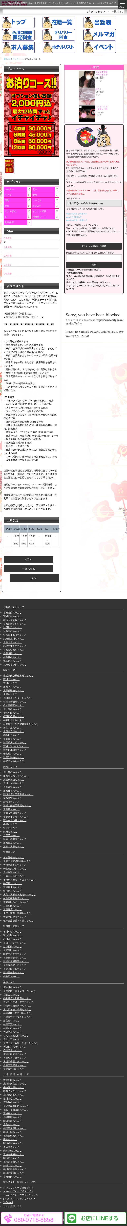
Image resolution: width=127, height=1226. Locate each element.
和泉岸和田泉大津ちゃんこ (17, 1005)
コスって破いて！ (12, 1206)
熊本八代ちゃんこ (12, 1150)
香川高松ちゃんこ (12, 1098)
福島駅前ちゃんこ (12, 660)
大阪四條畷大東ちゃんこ (16, 1061)
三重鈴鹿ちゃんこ (12, 909)
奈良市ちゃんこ (11, 1020)
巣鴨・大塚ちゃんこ (13, 846)
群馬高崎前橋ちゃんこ (14, 701)
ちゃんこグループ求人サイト (18, 1191)
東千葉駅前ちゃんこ (13, 690)
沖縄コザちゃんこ (12, 1165)
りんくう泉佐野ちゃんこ (16, 1035)
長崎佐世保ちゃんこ (13, 1087)
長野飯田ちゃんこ (12, 950)
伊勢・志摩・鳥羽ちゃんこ (17, 913)
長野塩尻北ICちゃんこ (14, 964)
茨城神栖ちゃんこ (12, 790)
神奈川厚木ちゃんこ (13, 720)
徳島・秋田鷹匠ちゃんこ (16, 1109)
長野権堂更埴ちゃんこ (14, 957)
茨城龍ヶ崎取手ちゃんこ (16, 775)
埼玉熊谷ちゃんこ (12, 709)
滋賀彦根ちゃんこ (12, 987)
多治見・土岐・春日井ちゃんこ (19, 879)
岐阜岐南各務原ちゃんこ (16, 898)
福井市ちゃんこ (11, 976)
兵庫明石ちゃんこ (12, 1028)
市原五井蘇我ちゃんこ (14, 812)
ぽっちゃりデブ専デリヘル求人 (19, 1198)
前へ (28, 559)
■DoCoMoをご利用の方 (76, 213)
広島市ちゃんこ (11, 1124)
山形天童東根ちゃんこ (14, 620)
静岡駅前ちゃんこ (12, 883)
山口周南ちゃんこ (12, 1120)
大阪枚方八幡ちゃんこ (14, 1046)
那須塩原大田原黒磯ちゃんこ (18, 794)
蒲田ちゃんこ (10, 831)
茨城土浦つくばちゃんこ (16, 746)
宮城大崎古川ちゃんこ (14, 623)
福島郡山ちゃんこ (12, 657)
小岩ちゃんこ (10, 824)
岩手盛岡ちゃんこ (12, 653)
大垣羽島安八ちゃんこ (14, 864)
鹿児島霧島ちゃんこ (13, 1094)
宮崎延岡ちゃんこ (12, 1176)
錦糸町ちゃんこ (11, 735)
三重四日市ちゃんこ (13, 875)
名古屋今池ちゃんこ (13, 857)
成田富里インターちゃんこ (17, 697)
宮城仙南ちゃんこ (12, 612)
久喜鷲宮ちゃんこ (12, 787)
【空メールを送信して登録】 (94, 246)
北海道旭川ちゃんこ (13, 638)
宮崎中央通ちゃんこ (13, 1154)
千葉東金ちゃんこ (12, 738)
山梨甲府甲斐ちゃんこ (14, 953)
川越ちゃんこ (10, 694)
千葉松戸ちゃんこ (12, 753)
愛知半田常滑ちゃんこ (14, 916)
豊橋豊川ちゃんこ (12, 887)
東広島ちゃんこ (11, 1146)
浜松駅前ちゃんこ (12, 890)
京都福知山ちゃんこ (13, 1068)
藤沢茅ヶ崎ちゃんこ (13, 761)
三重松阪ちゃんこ (12, 905)
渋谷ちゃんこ (10, 827)
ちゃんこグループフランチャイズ (20, 1195)
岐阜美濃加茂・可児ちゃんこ (18, 920)
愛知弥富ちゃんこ (12, 872)
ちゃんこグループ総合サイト (18, 1187)
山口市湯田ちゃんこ (13, 1172)
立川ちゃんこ (10, 683)
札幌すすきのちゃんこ (14, 645)
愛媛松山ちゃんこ (12, 1079)
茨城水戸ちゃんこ (12, 686)
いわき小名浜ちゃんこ (14, 634)
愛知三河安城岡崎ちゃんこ (17, 861)
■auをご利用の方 (74, 217)
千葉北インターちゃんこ (16, 816)
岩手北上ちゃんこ (12, 642)
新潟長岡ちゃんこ (12, 946)
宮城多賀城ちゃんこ (13, 649)
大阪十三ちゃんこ (12, 1039)
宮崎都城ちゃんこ (12, 1113)
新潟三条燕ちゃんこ (13, 972)
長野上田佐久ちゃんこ (14, 968)
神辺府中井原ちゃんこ (14, 1169)
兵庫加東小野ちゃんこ (14, 1057)
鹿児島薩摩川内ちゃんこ (16, 1106)
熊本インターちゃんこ (14, 1091)
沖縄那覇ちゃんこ (12, 1117)
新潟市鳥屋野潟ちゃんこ (16, 961)
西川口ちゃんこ (11, 679)
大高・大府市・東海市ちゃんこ (19, 894)
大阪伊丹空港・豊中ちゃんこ (18, 1002)
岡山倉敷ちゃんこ (12, 1143)
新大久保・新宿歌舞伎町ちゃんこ (20, 723)
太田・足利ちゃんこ (13, 783)
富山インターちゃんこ (14, 942)
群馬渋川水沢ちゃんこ (14, 742)
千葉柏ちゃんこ (11, 809)
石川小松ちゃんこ (12, 931)
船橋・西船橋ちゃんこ (14, 839)
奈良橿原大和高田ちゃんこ (17, 998)
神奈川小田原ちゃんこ (14, 749)
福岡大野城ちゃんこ (13, 1135)
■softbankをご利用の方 (76, 220)
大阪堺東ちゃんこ (12, 1031)
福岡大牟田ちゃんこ (13, 1161)
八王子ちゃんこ (11, 835)
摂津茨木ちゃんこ (12, 1050)
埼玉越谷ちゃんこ (12, 772)
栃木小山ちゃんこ (12, 712)
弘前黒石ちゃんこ (12, 631)
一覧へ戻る (28, 569)
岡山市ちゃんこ (11, 1158)
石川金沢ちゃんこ (12, 939)
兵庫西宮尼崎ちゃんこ (14, 1065)
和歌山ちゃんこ (11, 994)
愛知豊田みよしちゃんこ (16, 902)
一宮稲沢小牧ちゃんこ (14, 868)
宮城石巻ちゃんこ (12, 616)
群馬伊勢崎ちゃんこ (13, 757)
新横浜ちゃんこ (11, 801)
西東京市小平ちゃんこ (14, 820)
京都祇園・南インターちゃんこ (19, 990)
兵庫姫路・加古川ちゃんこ (17, 1013)
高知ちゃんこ (10, 1139)
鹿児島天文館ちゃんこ (14, 1083)
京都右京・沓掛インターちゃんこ (20, 1042)
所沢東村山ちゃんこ (13, 779)
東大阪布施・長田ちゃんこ (17, 1009)
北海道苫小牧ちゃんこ (14, 664)
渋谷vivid (8, 1202)
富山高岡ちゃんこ (12, 935)
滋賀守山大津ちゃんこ (14, 1054)
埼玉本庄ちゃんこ (12, 727)
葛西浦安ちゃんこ (12, 798)
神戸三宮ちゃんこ (12, 1024)
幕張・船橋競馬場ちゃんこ (17, 805)
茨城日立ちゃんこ (12, 842)
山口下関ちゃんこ (12, 1131)
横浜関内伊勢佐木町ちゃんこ (18, 675)
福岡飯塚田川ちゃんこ (14, 1128)
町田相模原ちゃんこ (13, 716)
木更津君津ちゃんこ (13, 731)
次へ (34, 578)
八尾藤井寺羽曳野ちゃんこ (17, 1016)
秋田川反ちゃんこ (12, 627)
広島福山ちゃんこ (12, 1102)
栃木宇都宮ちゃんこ (13, 705)
